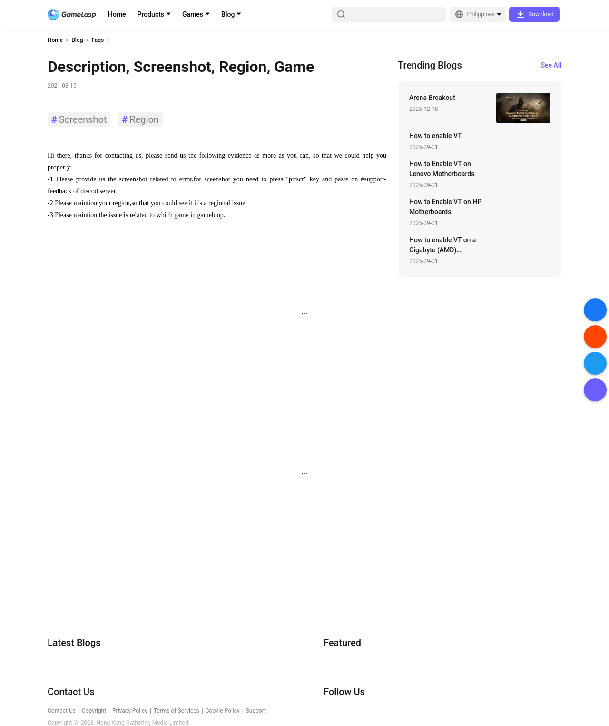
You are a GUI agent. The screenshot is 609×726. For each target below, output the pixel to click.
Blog (228, 14)
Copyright (94, 710)
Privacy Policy (129, 710)
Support (256, 710)
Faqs (97, 40)
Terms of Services (176, 710)
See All (551, 65)
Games (192, 14)
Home (117, 14)
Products (151, 14)
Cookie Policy (223, 710)
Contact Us (62, 710)
